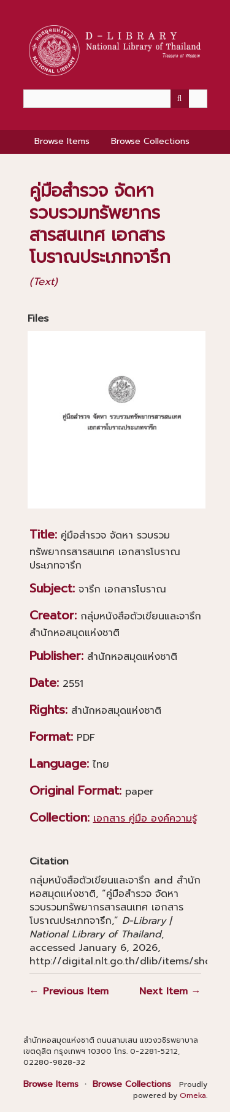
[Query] (115, 98)
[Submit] (180, 98)
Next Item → (170, 991)
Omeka (193, 1095)
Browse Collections (150, 141)
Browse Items (62, 141)
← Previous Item (69, 991)
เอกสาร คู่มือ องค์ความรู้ (145, 818)
